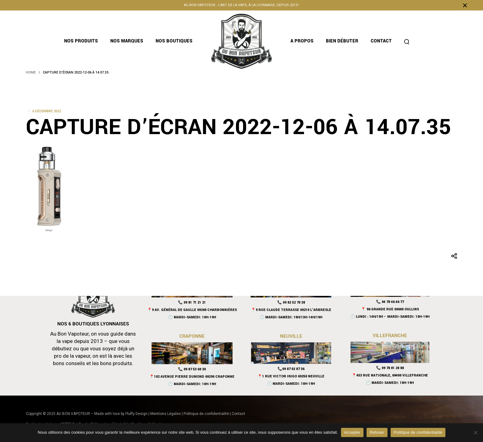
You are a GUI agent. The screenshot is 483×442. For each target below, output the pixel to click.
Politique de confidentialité (206, 414)
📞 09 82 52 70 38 (291, 302)
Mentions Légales (165, 414)
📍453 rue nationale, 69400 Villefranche (390, 375)
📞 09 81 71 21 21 (192, 302)
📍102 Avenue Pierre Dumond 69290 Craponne (191, 376)
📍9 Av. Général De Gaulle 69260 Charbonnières (192, 310)
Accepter (352, 432)
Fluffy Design (136, 414)
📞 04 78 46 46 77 (390, 302)
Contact (238, 414)
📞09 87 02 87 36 (291, 369)
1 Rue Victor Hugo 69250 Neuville (293, 376)
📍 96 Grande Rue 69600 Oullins (390, 309)
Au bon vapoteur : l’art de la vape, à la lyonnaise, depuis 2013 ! (241, 5)
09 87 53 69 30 (195, 369)
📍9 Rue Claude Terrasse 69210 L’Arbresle (291, 310)
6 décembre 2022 (46, 111)
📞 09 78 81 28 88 (390, 368)
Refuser (377, 432)
